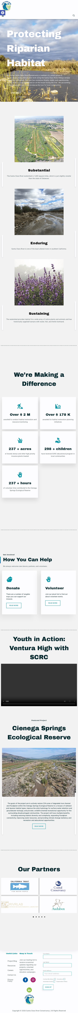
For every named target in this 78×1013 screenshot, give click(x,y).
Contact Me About (48, 979)
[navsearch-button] (74, 16)
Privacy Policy (10, 980)
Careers (10, 970)
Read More (39, 826)
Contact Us (12, 975)
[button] (2, 12)
